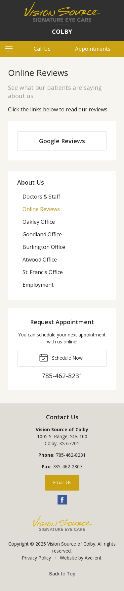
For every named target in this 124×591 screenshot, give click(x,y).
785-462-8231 (71, 455)
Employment (38, 284)
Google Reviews (62, 141)
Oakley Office (38, 221)
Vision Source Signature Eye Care (62, 523)
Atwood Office (39, 259)
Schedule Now (61, 357)
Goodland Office (42, 234)
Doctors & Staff (41, 196)
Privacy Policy (36, 558)
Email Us (62, 482)
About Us (30, 182)
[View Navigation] (11, 48)
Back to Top (62, 573)
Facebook (62, 499)
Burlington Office (43, 247)
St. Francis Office (42, 272)
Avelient (93, 558)
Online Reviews (41, 209)
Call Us (42, 48)
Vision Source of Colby (71, 544)
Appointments (92, 48)
